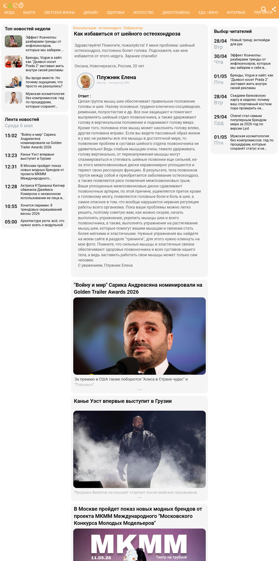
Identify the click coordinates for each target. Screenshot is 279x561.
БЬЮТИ (29, 12)
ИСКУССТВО (143, 12)
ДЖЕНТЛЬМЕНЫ (176, 12)
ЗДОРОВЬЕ (116, 12)
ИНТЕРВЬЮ (236, 12)
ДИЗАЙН (90, 12)
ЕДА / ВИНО (208, 12)
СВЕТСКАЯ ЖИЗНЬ (59, 12)
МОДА (9, 12)
